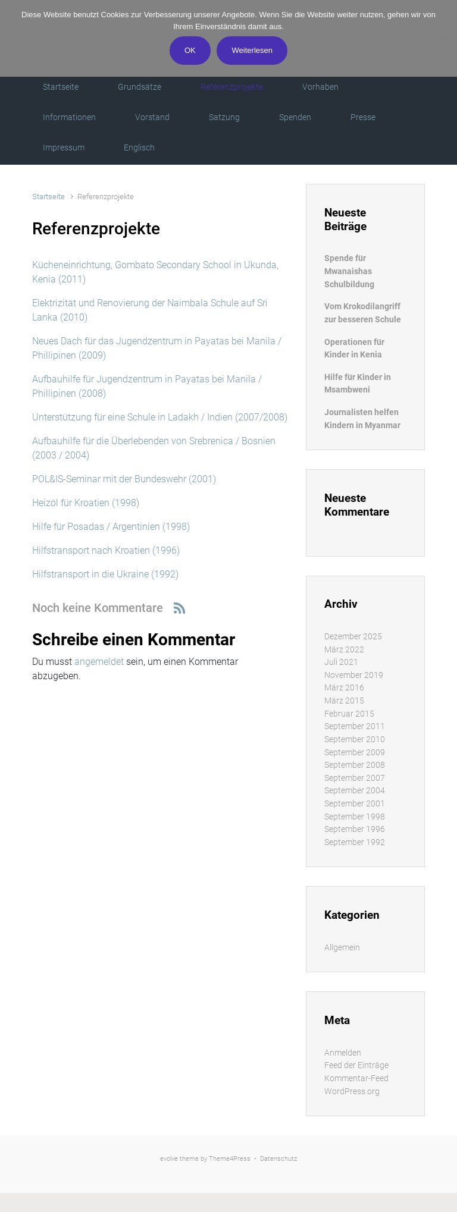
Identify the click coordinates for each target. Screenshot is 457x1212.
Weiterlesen (252, 50)
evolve (169, 1159)
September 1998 (354, 817)
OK (190, 50)
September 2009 (354, 753)
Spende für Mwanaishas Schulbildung (349, 271)
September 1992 (354, 842)
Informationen (69, 117)
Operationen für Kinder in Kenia (354, 348)
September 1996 (354, 829)
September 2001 (354, 804)
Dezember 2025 (353, 637)
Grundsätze (139, 87)
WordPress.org (352, 1092)
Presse (362, 117)
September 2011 (354, 726)
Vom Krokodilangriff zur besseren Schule (362, 313)
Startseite (61, 87)
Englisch (139, 147)
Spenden (295, 117)
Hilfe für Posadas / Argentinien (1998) (111, 526)
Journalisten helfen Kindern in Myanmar (362, 419)
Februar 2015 (349, 714)
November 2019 (353, 675)
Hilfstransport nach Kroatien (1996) (106, 550)
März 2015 (344, 701)
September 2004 (354, 791)
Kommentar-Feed (356, 1078)
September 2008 (354, 765)
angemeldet (99, 661)
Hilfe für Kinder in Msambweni (357, 383)
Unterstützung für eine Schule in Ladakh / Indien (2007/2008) (159, 417)
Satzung (224, 117)
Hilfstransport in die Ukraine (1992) (105, 574)
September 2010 (354, 739)
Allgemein (342, 948)
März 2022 (344, 650)
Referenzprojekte (232, 87)
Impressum (63, 147)
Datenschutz (278, 1159)
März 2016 (344, 688)
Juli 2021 (341, 662)
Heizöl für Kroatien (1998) (85, 502)
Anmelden (342, 1053)
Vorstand (152, 117)
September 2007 (354, 778)
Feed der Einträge (356, 1065)
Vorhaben (320, 87)
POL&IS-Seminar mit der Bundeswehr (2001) (124, 479)
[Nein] (442, 39)
